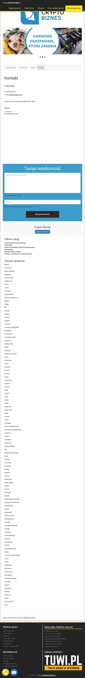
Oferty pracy (7, 633)
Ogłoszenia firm (15, 8)
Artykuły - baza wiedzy (11, 646)
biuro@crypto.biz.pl (16, 95)
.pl (12, 3)
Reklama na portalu (51, 631)
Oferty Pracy (29, 8)
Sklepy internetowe (51, 646)
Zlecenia (40, 8)
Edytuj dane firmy (29, 618)
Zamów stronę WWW (52, 636)
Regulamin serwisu (9, 663)
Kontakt (40, 67)
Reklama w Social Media (53, 644)
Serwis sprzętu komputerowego (15, 243)
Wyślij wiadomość (42, 232)
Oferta (33, 67)
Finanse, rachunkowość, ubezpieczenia (17, 254)
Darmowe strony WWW (53, 634)
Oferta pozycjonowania (53, 641)
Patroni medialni (8, 658)
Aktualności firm (8, 641)
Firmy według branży (55, 8)
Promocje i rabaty (9, 638)
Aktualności (23, 67)
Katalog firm (7, 643)
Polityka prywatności (10, 666)
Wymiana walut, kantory (12, 252)
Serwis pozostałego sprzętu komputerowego (19, 247)
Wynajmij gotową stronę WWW (55, 639)
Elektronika (8, 245)
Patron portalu (8, 656)
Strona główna (11, 67)
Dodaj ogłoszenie (74, 8)
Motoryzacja (8, 249)
